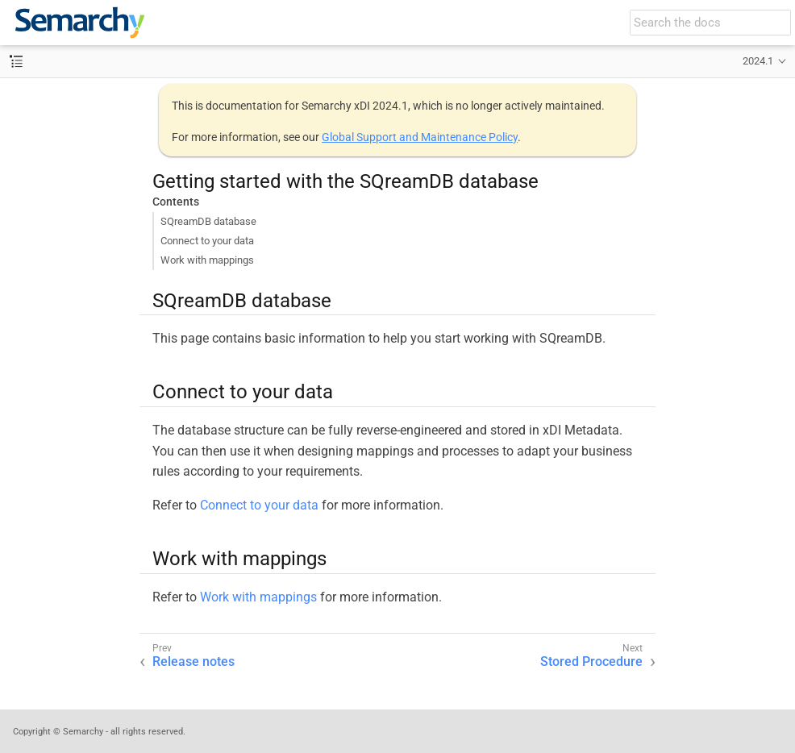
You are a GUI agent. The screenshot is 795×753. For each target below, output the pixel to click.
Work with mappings (207, 260)
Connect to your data (207, 241)
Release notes (193, 661)
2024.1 (758, 61)
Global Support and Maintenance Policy (420, 137)
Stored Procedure (591, 661)
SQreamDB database (208, 221)
